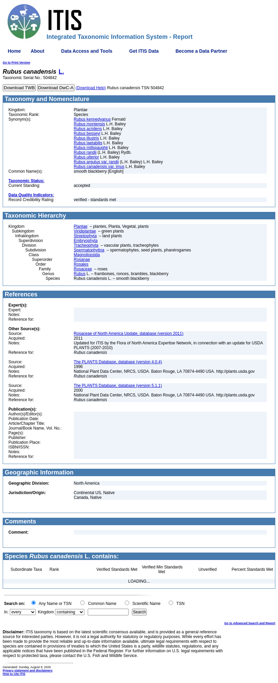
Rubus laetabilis (88, 143)
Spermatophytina (89, 250)
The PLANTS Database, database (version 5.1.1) (118, 385)
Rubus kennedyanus (92, 119)
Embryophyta (86, 240)
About (37, 51)
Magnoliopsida (87, 254)
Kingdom (46, 612)
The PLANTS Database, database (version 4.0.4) (118, 362)
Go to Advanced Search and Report (249, 623)
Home (14, 51)
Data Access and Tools (86, 51)
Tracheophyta (86, 245)
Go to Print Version (16, 62)
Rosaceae (83, 269)
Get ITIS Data (144, 51)
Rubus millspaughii (91, 147)
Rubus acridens (88, 128)
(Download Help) (91, 88)
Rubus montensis (89, 124)
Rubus (80, 273)
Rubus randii (85, 152)
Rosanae (82, 259)
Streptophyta (85, 236)
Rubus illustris (86, 138)
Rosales (81, 264)
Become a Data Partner (201, 51)
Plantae (81, 226)
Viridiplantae (85, 231)
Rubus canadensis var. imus (99, 166)
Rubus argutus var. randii (96, 162)
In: (6, 612)
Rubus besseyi (87, 133)
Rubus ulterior (86, 157)
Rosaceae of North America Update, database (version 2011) (129, 333)
